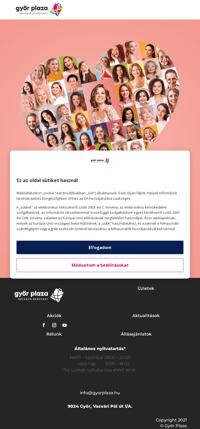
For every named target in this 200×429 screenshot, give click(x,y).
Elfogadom (100, 247)
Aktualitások (146, 315)
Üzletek (146, 288)
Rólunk (54, 334)
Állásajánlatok (136, 334)
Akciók (54, 315)
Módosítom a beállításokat (100, 265)
